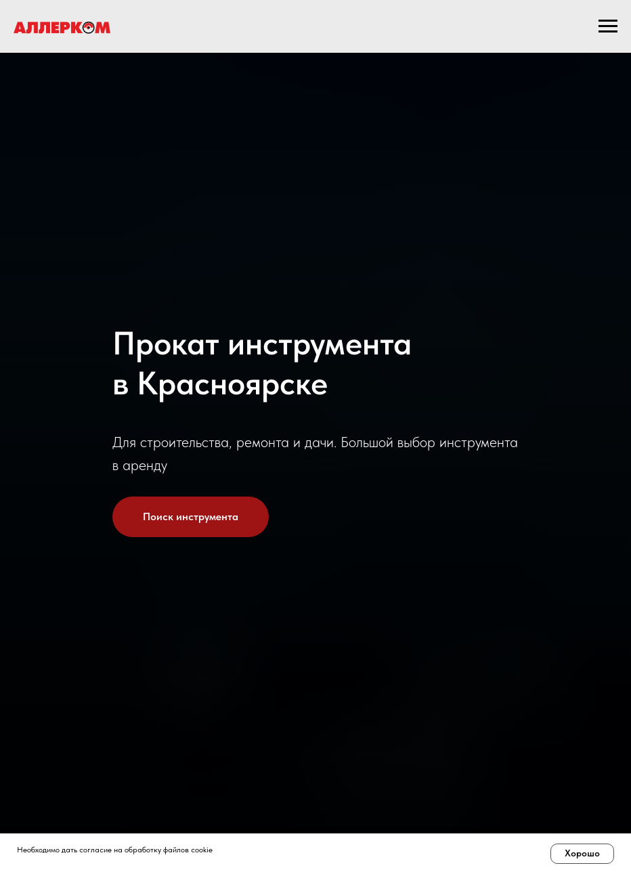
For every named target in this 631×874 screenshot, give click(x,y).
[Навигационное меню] (608, 26)
